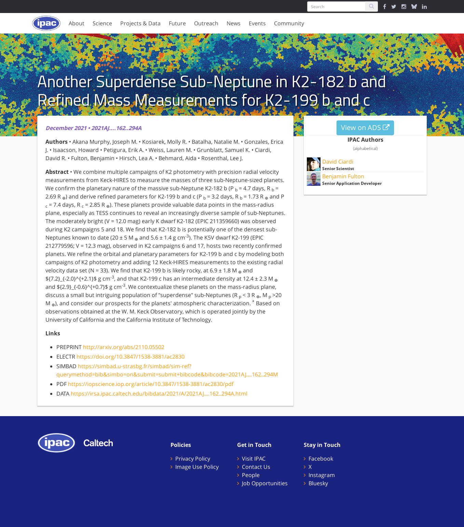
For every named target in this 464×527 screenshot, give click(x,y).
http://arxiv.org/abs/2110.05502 (123, 347)
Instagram (322, 475)
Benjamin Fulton (343, 176)
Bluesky (318, 483)
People (251, 475)
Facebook (321, 458)
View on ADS (365, 127)
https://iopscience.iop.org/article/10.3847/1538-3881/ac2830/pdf (150, 384)
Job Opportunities (265, 483)
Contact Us (256, 467)
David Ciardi (337, 161)
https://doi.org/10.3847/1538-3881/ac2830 (131, 356)
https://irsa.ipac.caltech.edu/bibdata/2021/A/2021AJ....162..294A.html (159, 393)
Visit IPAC (253, 458)
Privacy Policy (192, 458)
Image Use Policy (197, 467)
